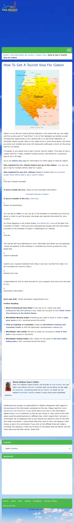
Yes (59, 165)
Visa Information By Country (22, 55)
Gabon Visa (41, 55)
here (46, 299)
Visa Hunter (56, 385)
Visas (13, 501)
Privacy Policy (50, 501)
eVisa (18, 214)
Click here (34, 199)
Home (5, 55)
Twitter (46, 390)
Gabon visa (17, 161)
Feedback (37, 501)
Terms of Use (9, 506)
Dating (28, 501)
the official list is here (46, 223)
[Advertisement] (37, 29)
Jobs (20, 501)
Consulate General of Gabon (37, 194)
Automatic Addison (27, 392)
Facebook (19, 390)
